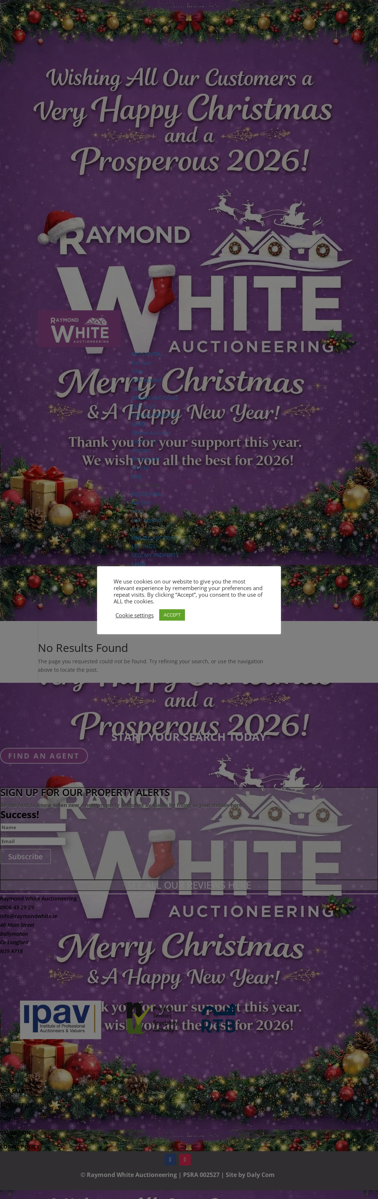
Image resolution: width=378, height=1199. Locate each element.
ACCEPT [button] (172, 614)
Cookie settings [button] (134, 615)
